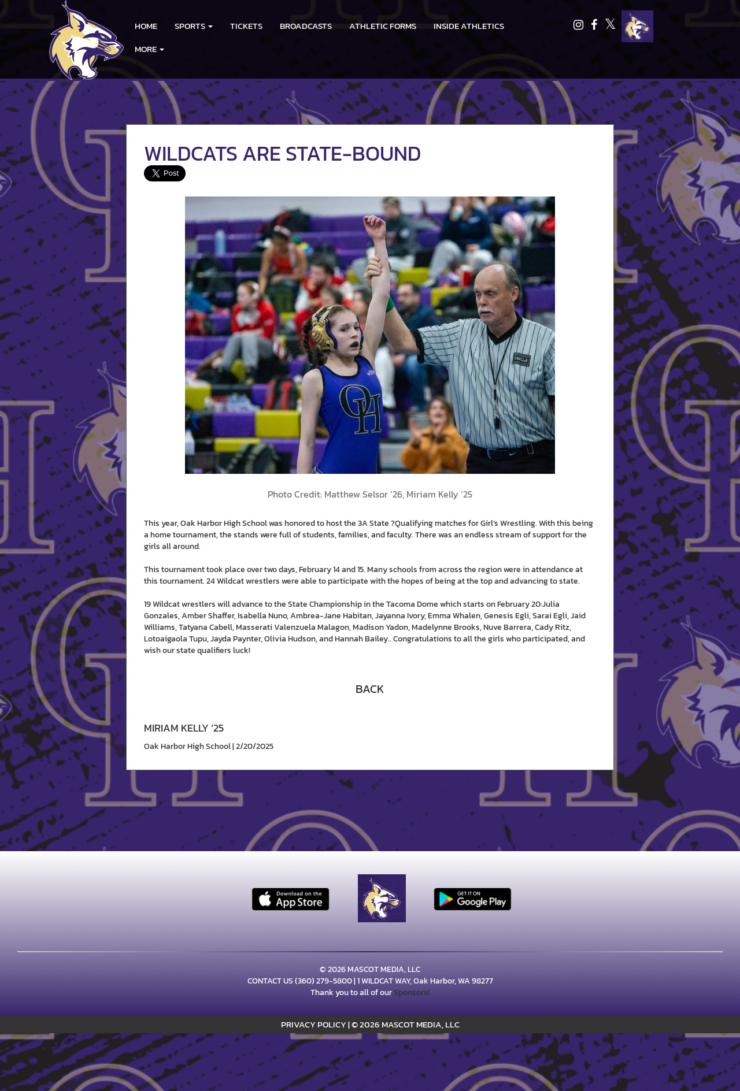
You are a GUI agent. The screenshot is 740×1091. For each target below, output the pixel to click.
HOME (146, 25)
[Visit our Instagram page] (579, 26)
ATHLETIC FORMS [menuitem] (382, 25)
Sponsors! (412, 992)
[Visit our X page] (610, 26)
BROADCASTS (306, 25)
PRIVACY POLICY (313, 1024)
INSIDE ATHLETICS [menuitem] (469, 25)
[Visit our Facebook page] (595, 26)
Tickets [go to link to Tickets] (246, 25)
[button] (193, 26)
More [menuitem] (149, 48)
